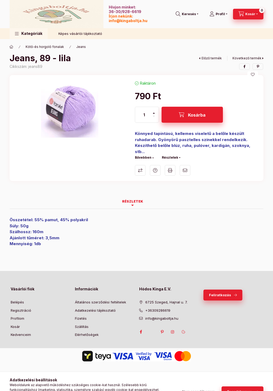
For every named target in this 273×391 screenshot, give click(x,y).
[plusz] (154, 111)
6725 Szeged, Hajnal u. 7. (166, 302)
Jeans (81, 47)
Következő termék (247, 58)
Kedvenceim (21, 334)
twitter (151, 332)
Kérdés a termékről (155, 170)
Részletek (170, 157)
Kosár (15, 326)
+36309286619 (157, 310)
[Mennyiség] (144, 114)
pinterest (162, 332)
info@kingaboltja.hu (128, 20)
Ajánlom (185, 170)
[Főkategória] (11, 46)
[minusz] (154, 118)
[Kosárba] (192, 115)
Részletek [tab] (132, 201)
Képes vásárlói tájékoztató (80, 33)
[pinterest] (257, 66)
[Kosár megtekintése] (248, 14)
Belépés (17, 302)
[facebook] (244, 66)
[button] (29, 33)
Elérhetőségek (87, 334)
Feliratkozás (220, 295)
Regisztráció (21, 310)
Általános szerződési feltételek (100, 302)
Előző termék (212, 58)
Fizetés (81, 318)
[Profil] (218, 14)
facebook (140, 332)
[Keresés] (187, 14)
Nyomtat (170, 170)
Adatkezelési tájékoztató (95, 310)
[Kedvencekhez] (252, 74)
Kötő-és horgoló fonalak (45, 47)
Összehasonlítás (140, 170)
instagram (172, 332)
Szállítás (82, 326)
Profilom (17, 318)
